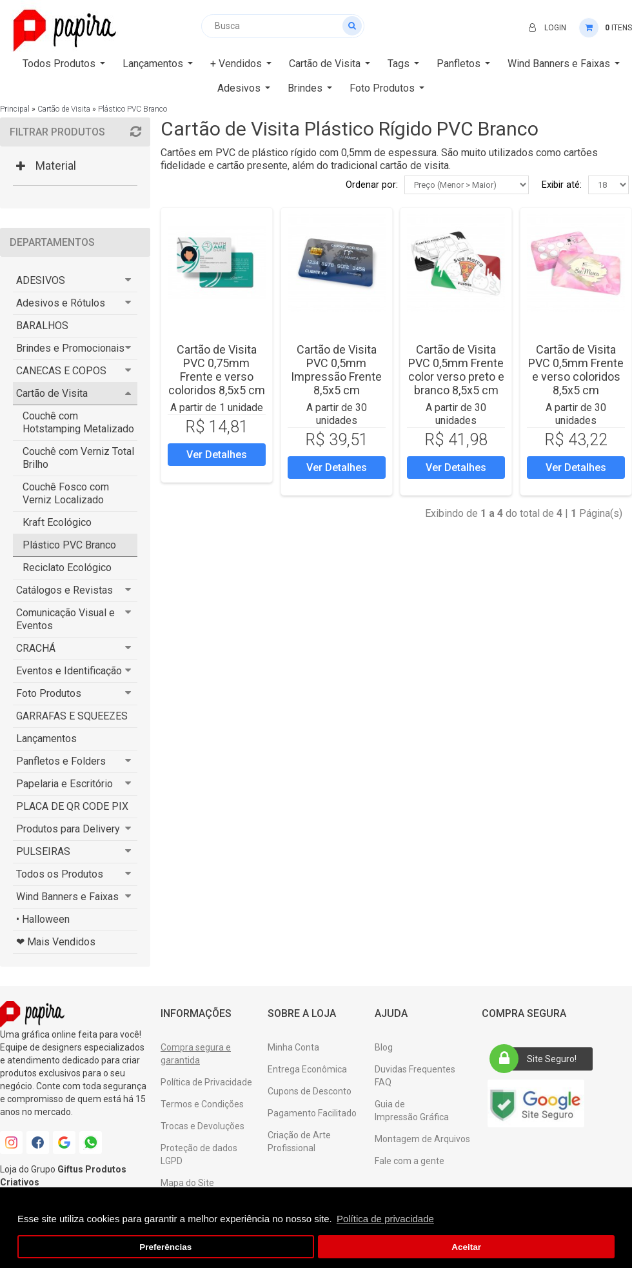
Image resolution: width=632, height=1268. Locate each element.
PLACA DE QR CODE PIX (72, 806)
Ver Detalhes (216, 454)
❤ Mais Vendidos (55, 942)
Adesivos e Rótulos (60, 303)
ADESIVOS (40, 280)
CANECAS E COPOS (61, 371)
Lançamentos (46, 738)
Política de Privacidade (206, 1082)
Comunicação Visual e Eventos (65, 619)
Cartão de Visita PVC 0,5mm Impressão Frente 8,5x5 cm (336, 370)
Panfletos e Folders (61, 761)
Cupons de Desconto (309, 1091)
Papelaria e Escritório (64, 784)
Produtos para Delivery (68, 829)
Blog (384, 1047)
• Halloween (43, 919)
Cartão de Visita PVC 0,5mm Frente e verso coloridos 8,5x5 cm (576, 370)
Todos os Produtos (59, 874)
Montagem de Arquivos (422, 1139)
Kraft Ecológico (57, 522)
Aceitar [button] (466, 1247)
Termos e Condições (202, 1104)
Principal (15, 109)
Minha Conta (293, 1047)
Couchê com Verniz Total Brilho (78, 457)
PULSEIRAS (43, 851)
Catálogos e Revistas (64, 590)
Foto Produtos (48, 693)
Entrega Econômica (307, 1069)
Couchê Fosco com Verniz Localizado (66, 493)
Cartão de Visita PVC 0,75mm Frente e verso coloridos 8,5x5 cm (216, 370)
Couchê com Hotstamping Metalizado (78, 422)
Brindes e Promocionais (70, 348)
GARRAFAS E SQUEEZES (72, 716)
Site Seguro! (537, 1059)
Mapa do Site (187, 1183)
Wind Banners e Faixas (67, 897)
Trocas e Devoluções (202, 1126)
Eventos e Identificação (69, 671)
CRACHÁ (35, 648)
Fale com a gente (409, 1161)
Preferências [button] (165, 1247)
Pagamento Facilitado (312, 1113)
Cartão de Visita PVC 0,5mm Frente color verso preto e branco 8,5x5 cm (456, 370)
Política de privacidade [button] (385, 1218)
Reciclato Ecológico (67, 567)
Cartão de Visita (63, 109)
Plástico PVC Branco (132, 109)
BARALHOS (42, 325)
